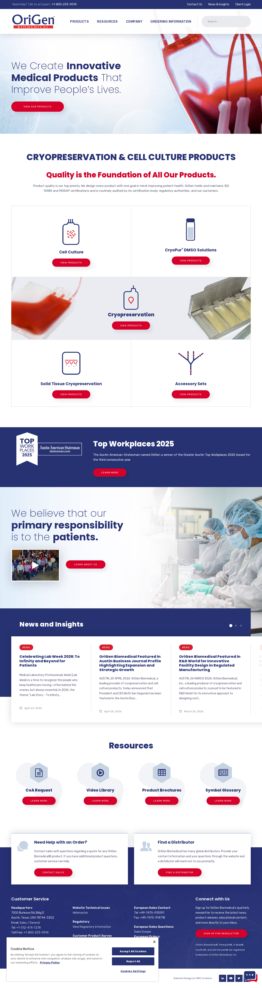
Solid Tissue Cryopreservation (71, 384)
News (26, 647)
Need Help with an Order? (60, 842)
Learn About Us (85, 564)
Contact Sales (53, 872)
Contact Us (194, 4)
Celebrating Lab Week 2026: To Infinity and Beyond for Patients (49, 661)
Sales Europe (142, 931)
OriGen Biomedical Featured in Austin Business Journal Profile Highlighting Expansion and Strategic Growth (130, 663)
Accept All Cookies (133, 951)
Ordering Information (170, 21)
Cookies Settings (133, 971)
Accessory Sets (191, 384)
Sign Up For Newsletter (221, 933)
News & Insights (218, 4)
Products (79, 21)
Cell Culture (71, 252)
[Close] (154, 942)
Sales (23, 922)
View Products (71, 262)
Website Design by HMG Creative (193, 978)
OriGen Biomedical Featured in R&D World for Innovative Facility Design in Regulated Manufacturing (210, 663)
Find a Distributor (176, 842)
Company (134, 21)
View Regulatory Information (92, 927)
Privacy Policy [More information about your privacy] (50, 962)
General (34, 922)
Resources (107, 21)
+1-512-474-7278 (28, 927)
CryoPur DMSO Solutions (191, 250)
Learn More (109, 472)
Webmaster (80, 912)
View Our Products (38, 106)
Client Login (243, 4)
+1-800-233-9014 (64, 4)
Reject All (133, 961)
